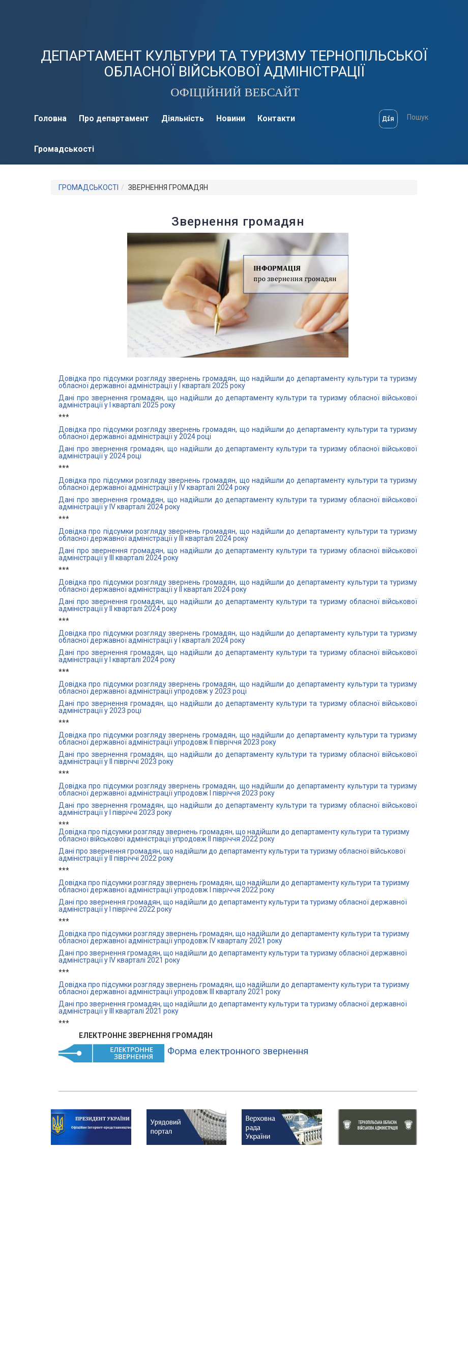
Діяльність (182, 118)
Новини (230, 118)
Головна (50, 118)
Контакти (276, 118)
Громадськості (64, 149)
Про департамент (114, 118)
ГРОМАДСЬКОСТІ (88, 187)
